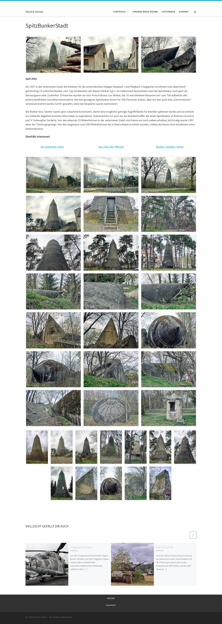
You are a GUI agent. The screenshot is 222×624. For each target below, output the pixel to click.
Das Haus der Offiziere (111, 146)
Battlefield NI (164, 547)
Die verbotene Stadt (52, 146)
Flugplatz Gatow (81, 547)
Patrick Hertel (40, 617)
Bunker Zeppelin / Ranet (170, 146)
